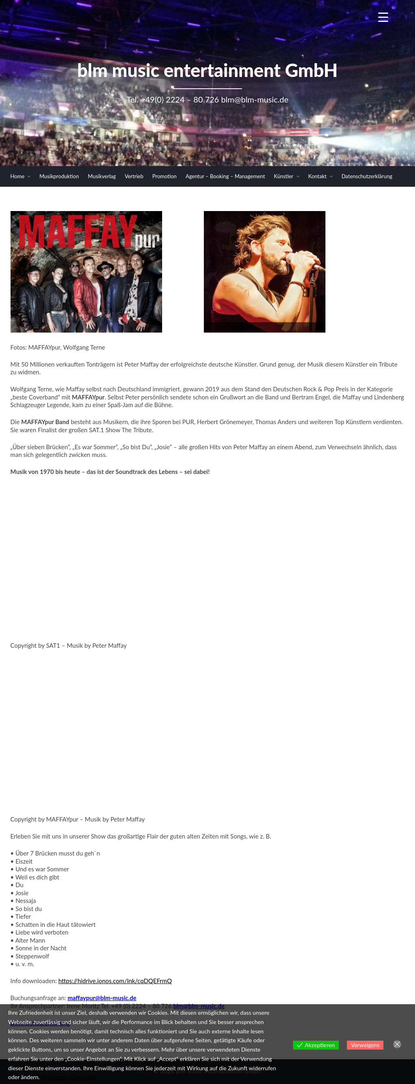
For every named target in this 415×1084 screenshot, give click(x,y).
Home (18, 176)
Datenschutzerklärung (367, 176)
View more (54, 1076)
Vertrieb (134, 176)
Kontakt (317, 176)
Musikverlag (102, 176)
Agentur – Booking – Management (225, 176)
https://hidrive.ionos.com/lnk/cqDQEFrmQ (115, 980)
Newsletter (354, 196)
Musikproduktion (59, 176)
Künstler (283, 176)
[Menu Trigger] (383, 17)
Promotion (164, 176)
